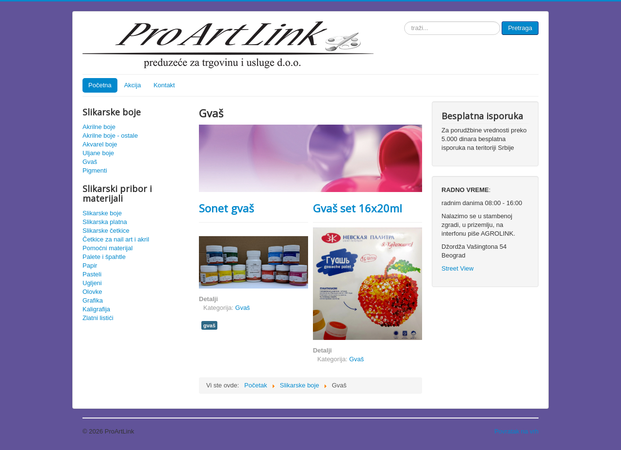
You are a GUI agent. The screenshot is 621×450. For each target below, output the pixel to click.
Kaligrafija (96, 309)
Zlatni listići (98, 317)
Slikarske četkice (106, 230)
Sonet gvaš (226, 208)
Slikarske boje (102, 213)
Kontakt (164, 85)
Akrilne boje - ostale (110, 135)
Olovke (92, 291)
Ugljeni (92, 283)
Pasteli (91, 274)
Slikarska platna (104, 221)
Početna (100, 85)
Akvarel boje (99, 144)
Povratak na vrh (516, 431)
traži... (404, 21)
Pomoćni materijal (107, 248)
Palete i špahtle (104, 256)
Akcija (132, 85)
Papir (89, 265)
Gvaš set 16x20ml (357, 208)
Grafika (92, 300)
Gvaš (89, 161)
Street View (457, 268)
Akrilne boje (98, 126)
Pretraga (520, 28)
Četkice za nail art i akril (115, 239)
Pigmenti (94, 170)
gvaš (209, 325)
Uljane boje (98, 153)
